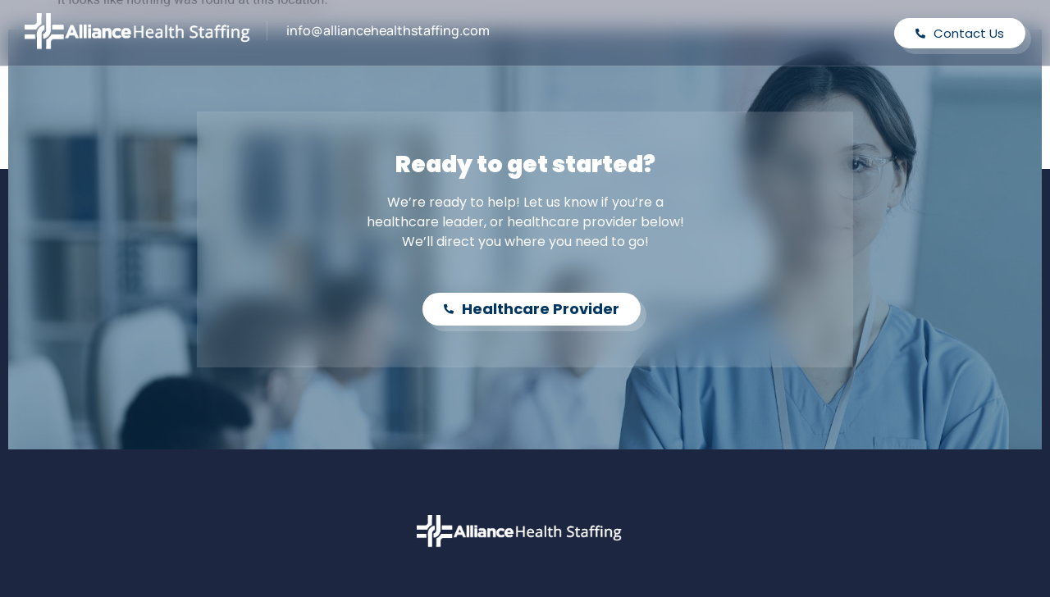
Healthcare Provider (531, 308)
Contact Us (959, 33)
